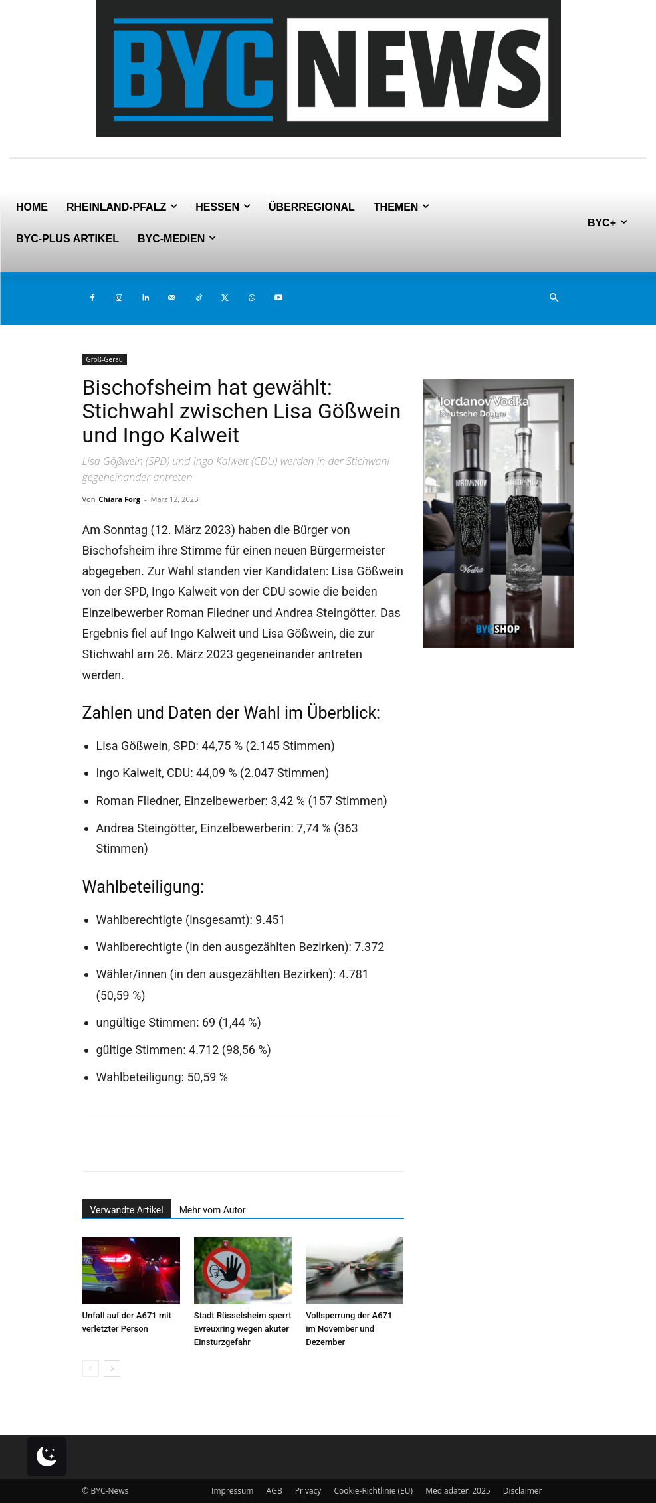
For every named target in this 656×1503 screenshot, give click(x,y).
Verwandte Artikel (127, 1210)
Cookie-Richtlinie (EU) (373, 1490)
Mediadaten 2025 (458, 1490)
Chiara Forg (119, 499)
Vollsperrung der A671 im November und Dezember (349, 1328)
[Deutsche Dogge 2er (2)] (498, 644)
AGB (274, 1490)
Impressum (232, 1490)
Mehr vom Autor (212, 1210)
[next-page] (112, 1368)
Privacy (308, 1490)
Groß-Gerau (104, 359)
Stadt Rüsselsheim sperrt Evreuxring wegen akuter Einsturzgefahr (243, 1328)
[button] (554, 298)
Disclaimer (522, 1490)
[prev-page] (90, 1368)
